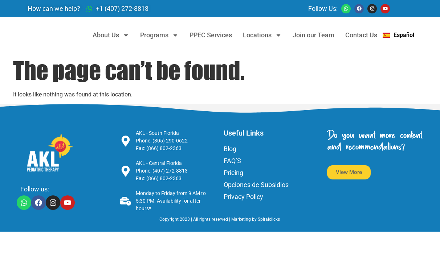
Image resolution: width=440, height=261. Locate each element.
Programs (159, 35)
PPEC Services (211, 35)
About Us (111, 35)
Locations (262, 35)
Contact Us (361, 35)
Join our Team (313, 35)
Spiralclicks (269, 219)
